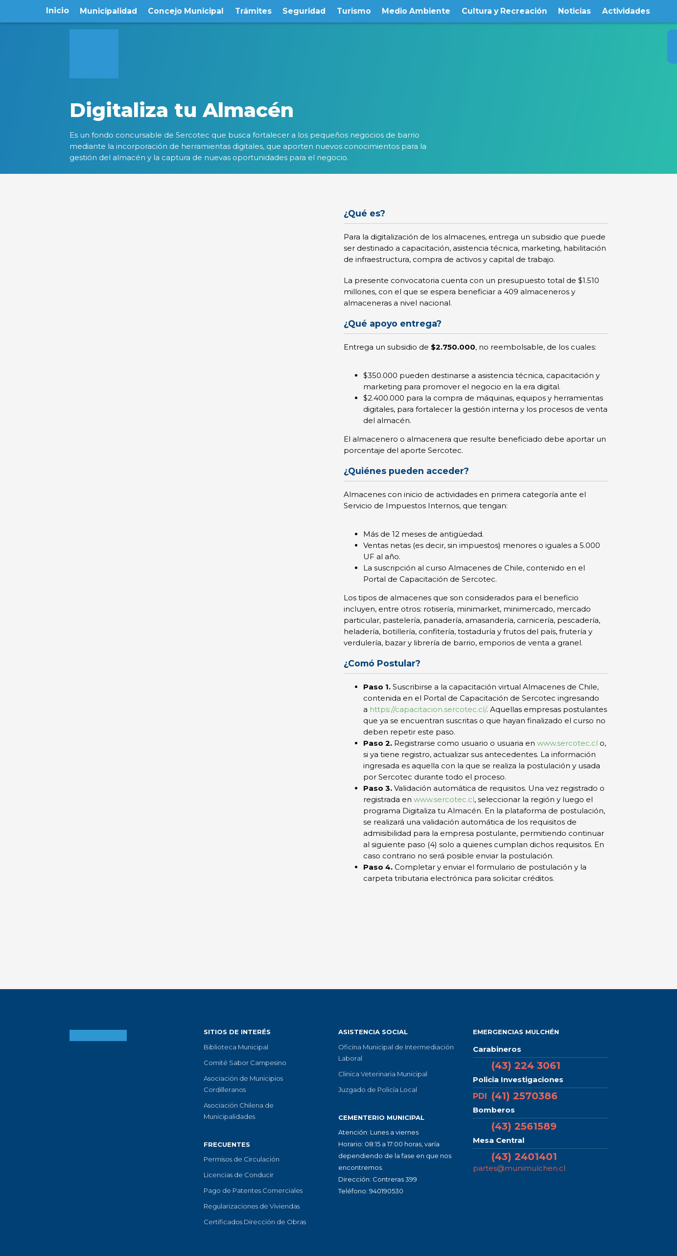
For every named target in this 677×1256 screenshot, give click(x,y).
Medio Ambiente (416, 10)
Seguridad (303, 10)
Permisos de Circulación (242, 1159)
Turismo (353, 10)
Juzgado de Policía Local (377, 1089)
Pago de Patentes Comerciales (253, 1190)
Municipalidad (107, 10)
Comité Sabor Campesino (245, 1062)
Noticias (575, 10)
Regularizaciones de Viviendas (252, 1206)
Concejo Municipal (185, 10)
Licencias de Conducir (239, 1175)
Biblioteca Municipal (236, 1047)
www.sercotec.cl (567, 743)
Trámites (253, 10)
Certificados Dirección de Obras (255, 1222)
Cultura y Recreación (505, 10)
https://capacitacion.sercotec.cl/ (428, 709)
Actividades (627, 10)
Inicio (55, 10)
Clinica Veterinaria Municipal (382, 1074)
